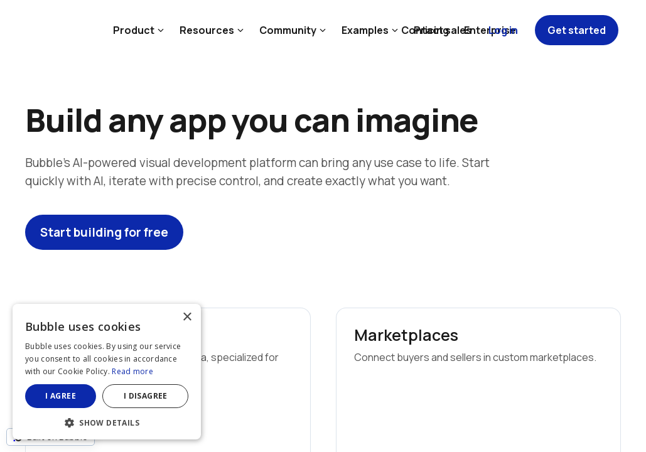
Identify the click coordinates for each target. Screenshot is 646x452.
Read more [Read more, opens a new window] (132, 371)
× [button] (186, 317)
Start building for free (104, 232)
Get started (576, 30)
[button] (106, 421)
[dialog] (107, 371)
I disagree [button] (146, 395)
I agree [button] (60, 395)
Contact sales (436, 30)
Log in (503, 30)
